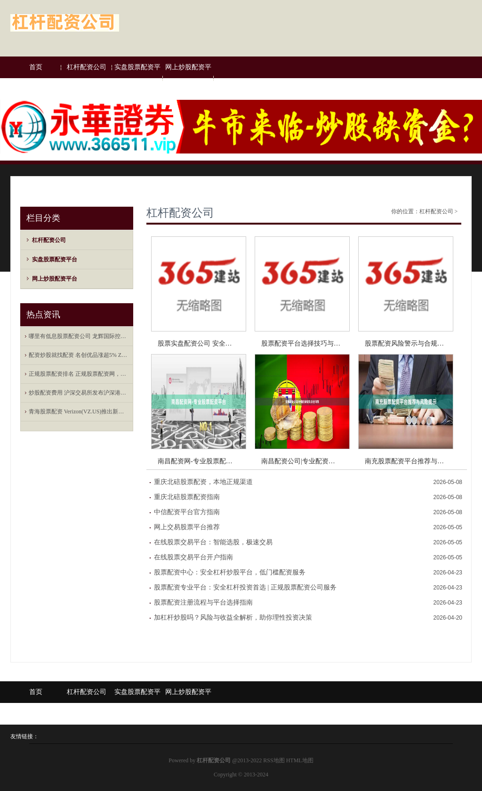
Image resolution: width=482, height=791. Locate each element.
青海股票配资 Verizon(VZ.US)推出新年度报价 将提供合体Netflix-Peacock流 (79, 411)
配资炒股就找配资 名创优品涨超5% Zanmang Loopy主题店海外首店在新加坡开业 (79, 355)
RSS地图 (273, 760)
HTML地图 (299, 760)
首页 (35, 67)
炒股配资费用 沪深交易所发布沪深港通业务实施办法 (79, 392)
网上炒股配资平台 (188, 78)
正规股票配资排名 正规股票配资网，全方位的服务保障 (79, 374)
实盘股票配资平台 (137, 78)
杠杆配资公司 (86, 67)
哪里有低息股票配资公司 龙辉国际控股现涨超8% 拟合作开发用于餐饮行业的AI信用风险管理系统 (79, 336)
